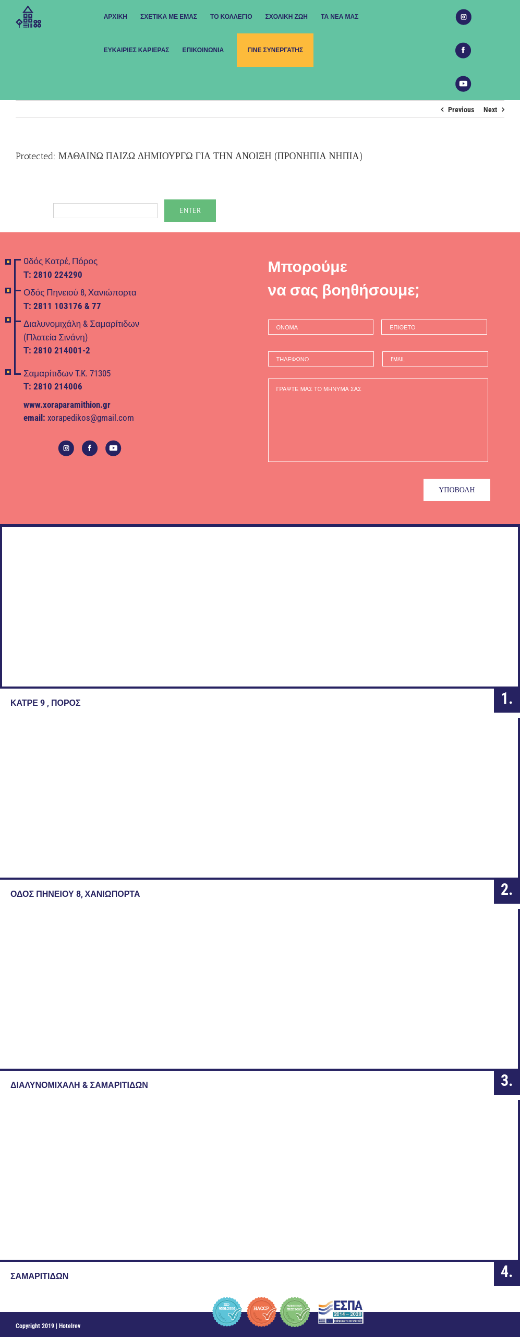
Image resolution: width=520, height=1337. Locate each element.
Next (490, 109)
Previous (461, 109)
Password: (87, 210)
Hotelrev (69, 1324)
